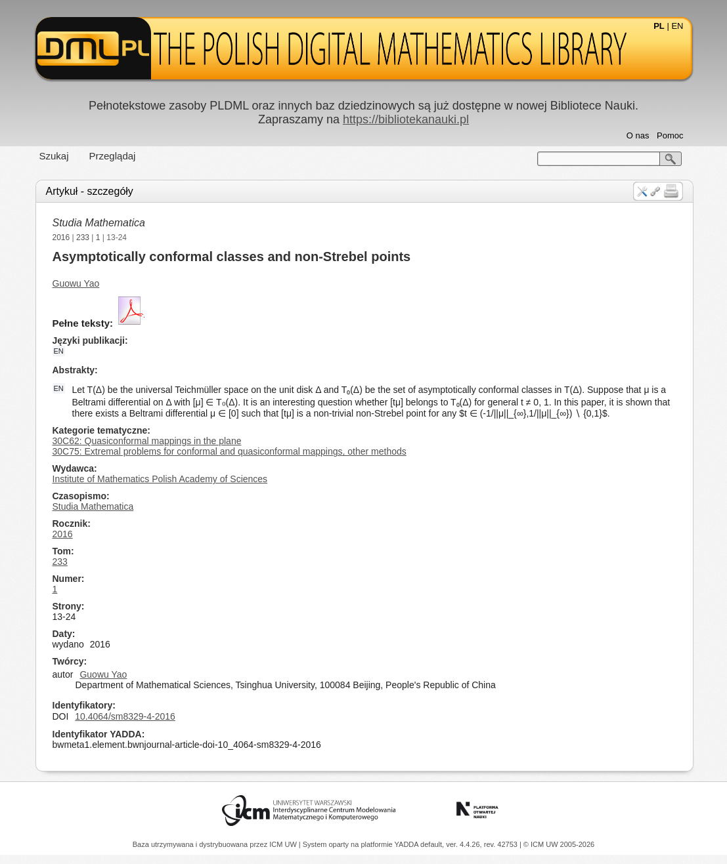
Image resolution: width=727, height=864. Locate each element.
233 (82, 237)
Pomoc (670, 135)
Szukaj (54, 155)
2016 (61, 237)
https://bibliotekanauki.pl (406, 119)
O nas (638, 135)
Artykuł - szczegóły (89, 191)
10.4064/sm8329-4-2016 (125, 716)
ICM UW (284, 844)
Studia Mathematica (99, 222)
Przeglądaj (112, 155)
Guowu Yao (76, 283)
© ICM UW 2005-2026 (558, 844)
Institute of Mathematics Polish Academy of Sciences (160, 479)
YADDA (408, 844)
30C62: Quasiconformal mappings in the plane (147, 441)
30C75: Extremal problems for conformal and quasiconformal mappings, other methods (230, 451)
